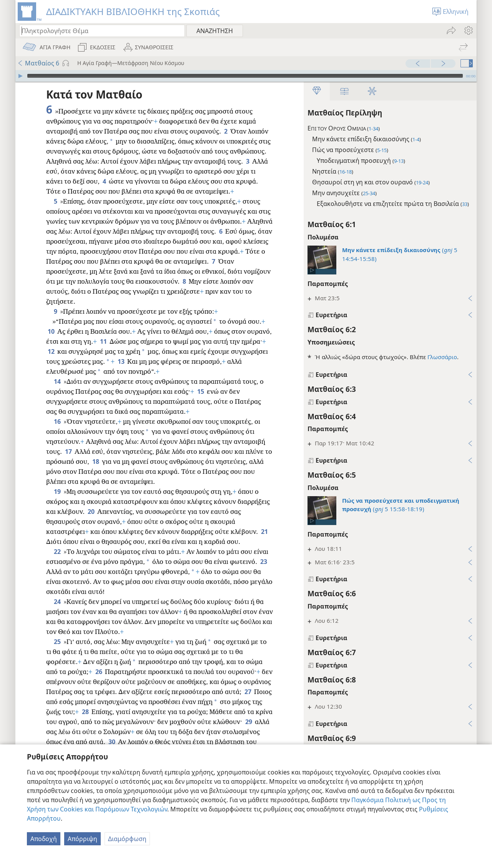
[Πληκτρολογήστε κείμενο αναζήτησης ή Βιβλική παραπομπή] (98, 30)
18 (95, 461)
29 (248, 722)
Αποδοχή (43, 839)
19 (57, 491)
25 (57, 641)
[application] (246, 76)
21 (264, 531)
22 (57, 551)
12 (51, 351)
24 (57, 601)
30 (111, 742)
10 (51, 331)
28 (85, 711)
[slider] (245, 76)
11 (103, 341)
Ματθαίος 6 (38, 63)
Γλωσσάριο (442, 357)
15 (200, 391)
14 (57, 381)
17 (68, 451)
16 (57, 421)
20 (91, 511)
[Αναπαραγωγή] (20, 76)
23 (263, 561)
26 (98, 671)
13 (121, 361)
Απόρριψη (82, 839)
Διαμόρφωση (127, 839)
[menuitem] (468, 30)
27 (248, 691)
